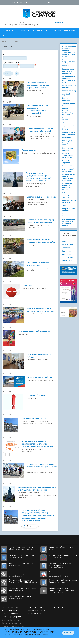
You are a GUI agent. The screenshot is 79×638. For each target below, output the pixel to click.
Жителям (59, 22)
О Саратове (7, 31)
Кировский (66, 251)
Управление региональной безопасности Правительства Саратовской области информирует (37, 443)
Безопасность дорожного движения (68, 71)
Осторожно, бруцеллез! (36, 395)
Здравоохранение (68, 104)
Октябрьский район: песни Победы (39, 355)
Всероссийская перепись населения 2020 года (68, 79)
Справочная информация (14, 2)
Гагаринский (67, 244)
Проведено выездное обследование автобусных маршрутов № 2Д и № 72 (38, 85)
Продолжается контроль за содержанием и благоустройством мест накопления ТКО (38, 109)
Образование (67, 166)
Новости (14, 42)
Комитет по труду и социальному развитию (67, 112)
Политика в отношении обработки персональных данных (13, 626)
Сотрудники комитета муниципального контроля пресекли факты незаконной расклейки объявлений (38, 177)
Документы (36, 31)
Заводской (66, 248)
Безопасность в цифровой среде (41, 197)
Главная (5, 42)
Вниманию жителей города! (34, 418)
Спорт (64, 205)
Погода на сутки (29, 150)
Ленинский (66, 254)
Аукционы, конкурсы (52, 31)
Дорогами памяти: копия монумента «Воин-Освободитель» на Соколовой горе (37, 488)
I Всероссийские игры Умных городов (68, 63)
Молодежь (66, 138)
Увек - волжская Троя (69, 215)
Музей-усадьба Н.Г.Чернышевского (68, 143)
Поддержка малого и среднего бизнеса (67, 187)
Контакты (6, 36)
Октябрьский (67, 257)
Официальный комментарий (68, 170)
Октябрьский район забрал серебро (34, 331)
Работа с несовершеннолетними (68, 195)
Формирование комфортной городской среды (68, 222)
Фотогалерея (69, 31)
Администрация (22, 31)
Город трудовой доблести (69, 87)
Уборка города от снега (68, 210)
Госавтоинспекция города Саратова (69, 93)
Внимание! (27, 285)
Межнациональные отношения (68, 133)
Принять (68, 633)
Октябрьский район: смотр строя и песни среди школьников (42, 221)
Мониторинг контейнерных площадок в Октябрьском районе (41, 240)
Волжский (66, 241)
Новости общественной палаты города (68, 155)
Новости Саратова (66, 162)
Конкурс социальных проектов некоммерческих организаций (69, 122)
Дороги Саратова (66, 99)
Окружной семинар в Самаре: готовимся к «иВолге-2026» (41, 130)
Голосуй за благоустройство (40, 377)
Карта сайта (15, 620)
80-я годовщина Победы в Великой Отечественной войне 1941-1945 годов (69, 52)
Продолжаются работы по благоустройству (38, 263)
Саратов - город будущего (69, 201)
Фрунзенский (67, 261)
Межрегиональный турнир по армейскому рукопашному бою (40, 309)
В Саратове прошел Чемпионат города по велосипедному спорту (41, 465)
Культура (65, 129)
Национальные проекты (68, 149)
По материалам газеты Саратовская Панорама (68, 177)
